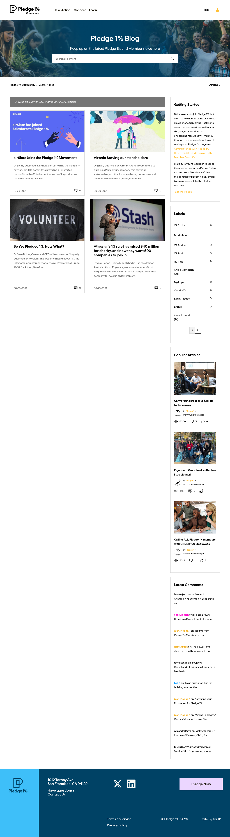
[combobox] (115, 58)
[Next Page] (198, 330)
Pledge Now (201, 784)
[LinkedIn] (131, 784)
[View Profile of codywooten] (181, 614)
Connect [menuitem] (80, 10)
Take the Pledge (183, 191)
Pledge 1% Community (25, 10)
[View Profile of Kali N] (177, 682)
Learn (42, 84)
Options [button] (213, 84)
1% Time (178, 261)
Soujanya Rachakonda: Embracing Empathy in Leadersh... (194, 667)
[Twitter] (117, 784)
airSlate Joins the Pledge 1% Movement (45, 158)
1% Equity (179, 225)
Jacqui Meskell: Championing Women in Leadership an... (194, 598)
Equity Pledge (182, 298)
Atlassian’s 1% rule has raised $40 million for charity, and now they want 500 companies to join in (126, 250)
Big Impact (180, 282)
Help (206, 9)
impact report (182, 315)
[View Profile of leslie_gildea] (181, 646)
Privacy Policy (117, 825)
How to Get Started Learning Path (193, 153)
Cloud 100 (180, 290)
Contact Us (57, 794)
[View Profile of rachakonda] (180, 662)
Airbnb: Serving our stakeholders (121, 158)
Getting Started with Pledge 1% (191, 148)
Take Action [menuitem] (62, 10)
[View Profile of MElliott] (178, 746)
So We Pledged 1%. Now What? (39, 246)
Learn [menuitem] (93, 10)
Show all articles (67, 101)
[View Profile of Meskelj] (178, 594)
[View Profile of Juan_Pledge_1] (182, 630)
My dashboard (182, 235)
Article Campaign (184, 269)
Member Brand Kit (184, 157)
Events (178, 306)
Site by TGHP (211, 819)
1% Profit (179, 253)
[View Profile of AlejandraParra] (182, 730)
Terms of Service (119, 819)
